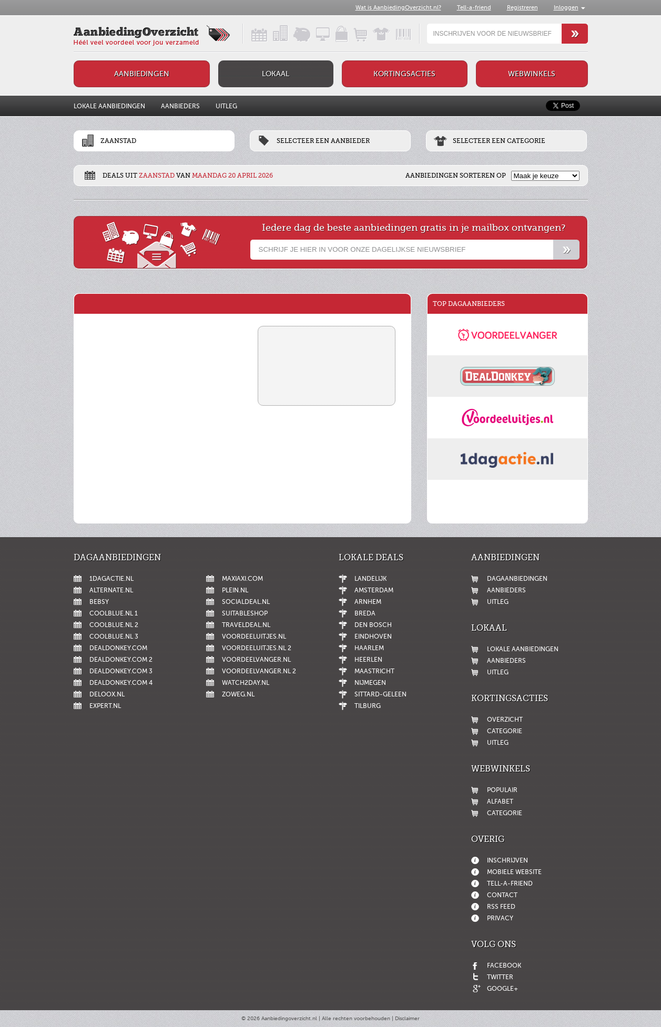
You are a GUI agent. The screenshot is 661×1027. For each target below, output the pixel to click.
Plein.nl (235, 590)
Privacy (500, 918)
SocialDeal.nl (246, 601)
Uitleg (226, 106)
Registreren (522, 7)
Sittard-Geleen (380, 694)
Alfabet (500, 801)
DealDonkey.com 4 (120, 682)
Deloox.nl (107, 694)
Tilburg (367, 706)
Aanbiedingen (141, 74)
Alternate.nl (111, 590)
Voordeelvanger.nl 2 (259, 671)
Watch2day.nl (245, 682)
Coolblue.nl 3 (113, 636)
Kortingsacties (404, 74)
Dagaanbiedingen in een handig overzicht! (250, 34)
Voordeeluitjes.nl (254, 636)
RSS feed (501, 906)
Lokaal (275, 74)
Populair (502, 790)
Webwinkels (531, 74)
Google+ (502, 988)
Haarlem (369, 648)
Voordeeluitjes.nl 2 (256, 648)
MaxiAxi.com (242, 578)
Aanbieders (180, 106)
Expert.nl (105, 706)
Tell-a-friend (474, 7)
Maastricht (374, 671)
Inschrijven (507, 860)
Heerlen (368, 659)
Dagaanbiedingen (517, 578)
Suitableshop (245, 613)
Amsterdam (373, 590)
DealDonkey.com (118, 648)
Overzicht (505, 719)
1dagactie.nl (111, 578)
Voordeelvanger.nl (256, 659)
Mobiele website (514, 872)
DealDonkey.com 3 (120, 671)
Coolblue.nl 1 (113, 613)
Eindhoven (373, 636)
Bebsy (99, 601)
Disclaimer (407, 1018)
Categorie (504, 731)
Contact (502, 895)
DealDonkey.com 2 (120, 659)
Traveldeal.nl (246, 625)
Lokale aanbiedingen (109, 106)
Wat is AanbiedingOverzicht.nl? (398, 7)
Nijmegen (370, 682)
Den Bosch (373, 625)
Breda (364, 613)
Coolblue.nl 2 (113, 625)
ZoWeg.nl (238, 694)
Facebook (504, 965)
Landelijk (370, 578)
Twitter (500, 977)
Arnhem (367, 601)
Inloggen (566, 7)
